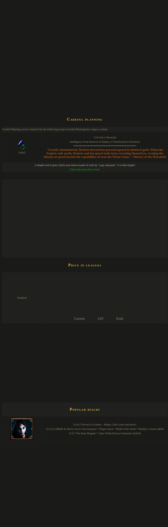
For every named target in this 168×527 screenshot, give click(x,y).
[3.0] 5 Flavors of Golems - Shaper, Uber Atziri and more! (104, 424)
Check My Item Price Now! (85, 169)
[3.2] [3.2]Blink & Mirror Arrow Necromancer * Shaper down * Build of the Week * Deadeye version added (105, 428)
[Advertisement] (39, 72)
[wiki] (22, 152)
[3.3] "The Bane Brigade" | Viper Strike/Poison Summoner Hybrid (105, 433)
